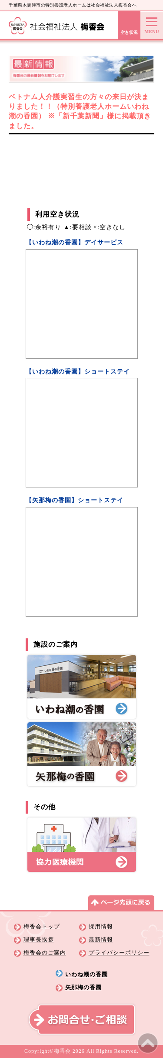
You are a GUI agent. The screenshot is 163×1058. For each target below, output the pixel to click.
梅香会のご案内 (44, 953)
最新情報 (101, 940)
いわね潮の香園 (86, 974)
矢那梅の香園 (83, 988)
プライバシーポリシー (119, 953)
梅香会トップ (41, 927)
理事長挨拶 (38, 940)
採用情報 (101, 927)
